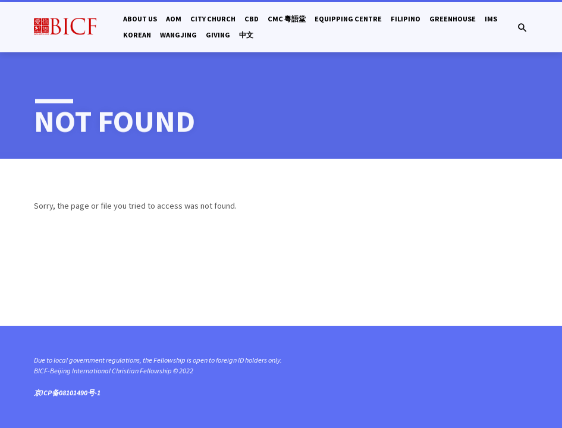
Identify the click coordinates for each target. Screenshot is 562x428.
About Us (140, 18)
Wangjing (178, 34)
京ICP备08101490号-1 (67, 392)
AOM (173, 18)
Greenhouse (452, 18)
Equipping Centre (348, 18)
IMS (491, 18)
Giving (218, 34)
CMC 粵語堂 (287, 18)
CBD (251, 18)
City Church (213, 18)
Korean (137, 34)
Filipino (405, 18)
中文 (246, 34)
